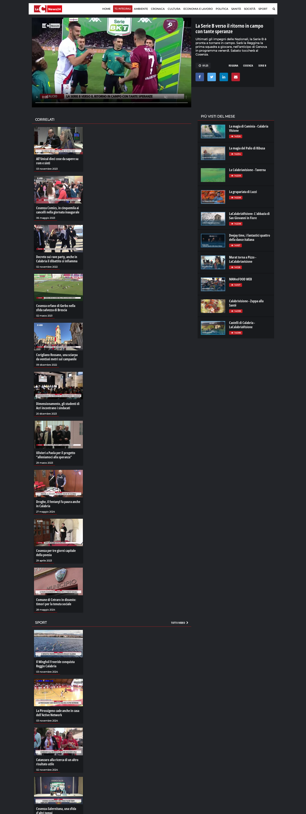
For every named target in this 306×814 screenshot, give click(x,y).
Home (106, 8)
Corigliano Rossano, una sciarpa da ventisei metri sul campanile (57, 356)
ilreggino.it (245, 754)
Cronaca (158, 8)
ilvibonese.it (246, 763)
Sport (262, 8)
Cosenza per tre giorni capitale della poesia (56, 552)
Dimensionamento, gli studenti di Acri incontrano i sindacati (57, 405)
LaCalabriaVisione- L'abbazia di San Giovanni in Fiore (249, 215)
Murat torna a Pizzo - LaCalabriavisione (242, 259)
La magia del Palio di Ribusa (247, 148)
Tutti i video (180, 623)
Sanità (236, 8)
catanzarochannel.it (251, 767)
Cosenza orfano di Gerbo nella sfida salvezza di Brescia (55, 307)
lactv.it (205, 754)
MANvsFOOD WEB (240, 279)
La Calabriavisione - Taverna (247, 170)
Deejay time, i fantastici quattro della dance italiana (249, 237)
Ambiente (141, 8)
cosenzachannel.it (250, 758)
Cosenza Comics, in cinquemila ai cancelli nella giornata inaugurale (57, 210)
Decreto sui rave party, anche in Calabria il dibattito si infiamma (56, 258)
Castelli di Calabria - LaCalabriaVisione (242, 324)
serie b (262, 65)
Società (249, 8)
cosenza (248, 65)
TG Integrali (123, 8)
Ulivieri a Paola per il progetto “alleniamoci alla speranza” (55, 454)
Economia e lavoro (198, 8)
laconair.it (207, 758)
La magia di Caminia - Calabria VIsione (248, 128)
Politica (222, 8)
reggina (233, 65)
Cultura (174, 8)
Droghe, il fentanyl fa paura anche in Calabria (58, 503)
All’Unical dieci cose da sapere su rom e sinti (57, 160)
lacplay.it (206, 750)
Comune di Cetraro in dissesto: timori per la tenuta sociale (56, 601)
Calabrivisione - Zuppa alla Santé (246, 303)
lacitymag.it (246, 750)
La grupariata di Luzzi (243, 191)
